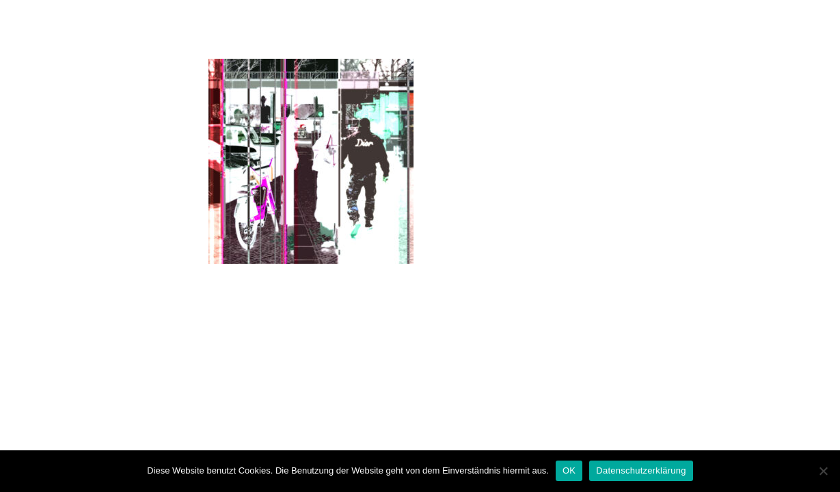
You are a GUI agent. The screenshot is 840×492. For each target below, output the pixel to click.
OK (569, 470)
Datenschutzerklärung (641, 470)
